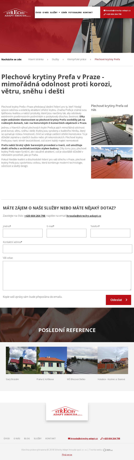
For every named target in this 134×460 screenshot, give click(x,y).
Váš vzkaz (8, 257)
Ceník (64, 12)
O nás (46, 12)
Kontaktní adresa (12, 242)
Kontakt (88, 12)
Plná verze (67, 454)
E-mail (50, 226)
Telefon (95, 226)
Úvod (38, 12)
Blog (27, 438)
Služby (37, 438)
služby (55, 12)
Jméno (7, 226)
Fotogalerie (75, 12)
